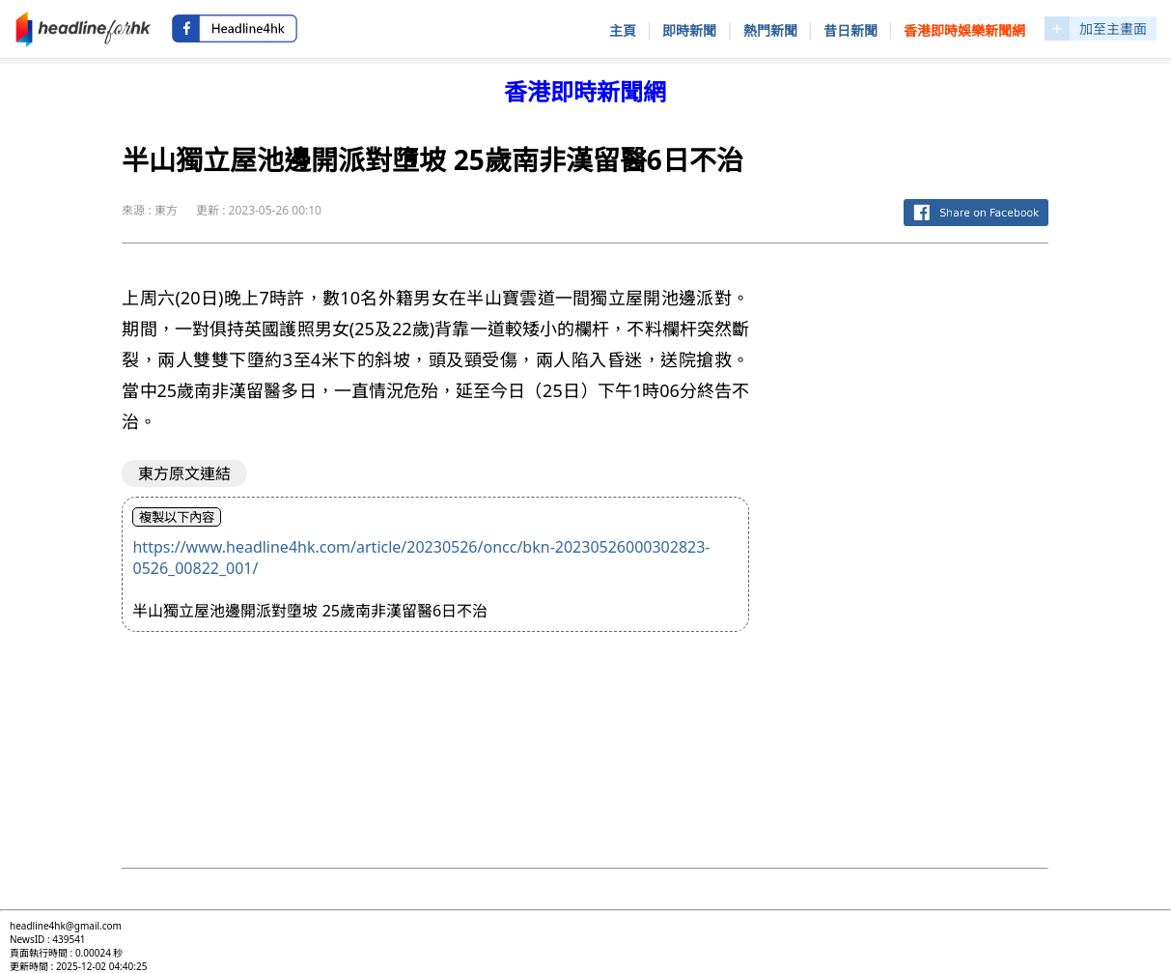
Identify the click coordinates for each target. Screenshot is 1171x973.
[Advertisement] (914, 549)
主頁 (622, 30)
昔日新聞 (850, 30)
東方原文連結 (184, 473)
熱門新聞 (770, 30)
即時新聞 (689, 30)
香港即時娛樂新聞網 (964, 30)
